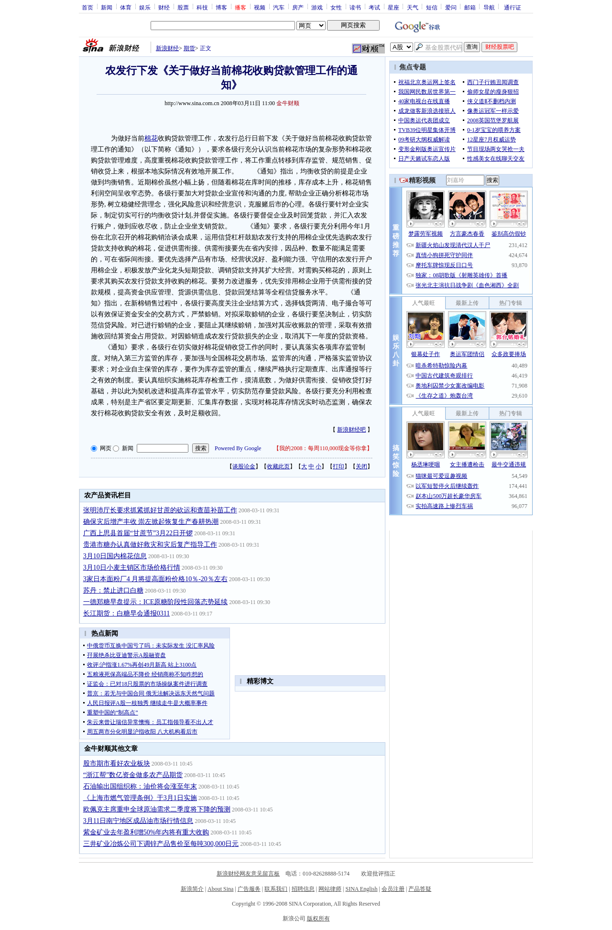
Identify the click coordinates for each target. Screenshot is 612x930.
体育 (125, 7)
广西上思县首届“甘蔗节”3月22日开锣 (138, 533)
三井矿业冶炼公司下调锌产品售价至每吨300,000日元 (161, 843)
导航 (489, 7)
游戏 (317, 7)
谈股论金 (243, 466)
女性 (336, 7)
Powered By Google (238, 448)
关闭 (361, 466)
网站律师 (329, 889)
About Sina (220, 889)
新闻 (106, 7)
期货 (189, 48)
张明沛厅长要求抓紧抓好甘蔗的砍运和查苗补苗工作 (160, 510)
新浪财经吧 (351, 429)
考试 (374, 7)
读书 (355, 7)
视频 (259, 7)
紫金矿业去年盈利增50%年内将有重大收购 (146, 832)
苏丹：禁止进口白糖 (113, 590)
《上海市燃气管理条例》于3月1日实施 (140, 797)
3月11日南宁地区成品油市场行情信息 (138, 820)
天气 (412, 7)
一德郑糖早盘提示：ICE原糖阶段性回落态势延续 (155, 602)
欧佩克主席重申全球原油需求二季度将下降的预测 (156, 809)
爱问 (451, 7)
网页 (105, 448)
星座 (393, 7)
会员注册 (393, 889)
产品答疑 (419, 889)
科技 (202, 7)
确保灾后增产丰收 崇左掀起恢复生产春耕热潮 (151, 521)
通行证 (512, 7)
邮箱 (470, 7)
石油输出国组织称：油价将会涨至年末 (140, 786)
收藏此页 (278, 466)
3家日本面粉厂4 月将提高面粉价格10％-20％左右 (155, 579)
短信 (431, 7)
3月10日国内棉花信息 (115, 556)
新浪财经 (167, 48)
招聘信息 (303, 889)
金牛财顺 (287, 103)
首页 (87, 7)
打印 (338, 466)
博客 (221, 7)
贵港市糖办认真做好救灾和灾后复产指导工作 (150, 544)
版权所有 (318, 918)
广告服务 (249, 889)
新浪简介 (192, 889)
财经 (164, 7)
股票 (183, 7)
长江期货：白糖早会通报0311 (126, 613)
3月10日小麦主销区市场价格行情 (131, 567)
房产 (298, 7)
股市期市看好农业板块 (116, 763)
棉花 (151, 138)
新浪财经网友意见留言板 (248, 873)
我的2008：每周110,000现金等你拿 (323, 448)
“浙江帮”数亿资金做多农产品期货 (133, 775)
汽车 (278, 7)
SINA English (361, 889)
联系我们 (275, 889)
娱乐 (145, 7)
